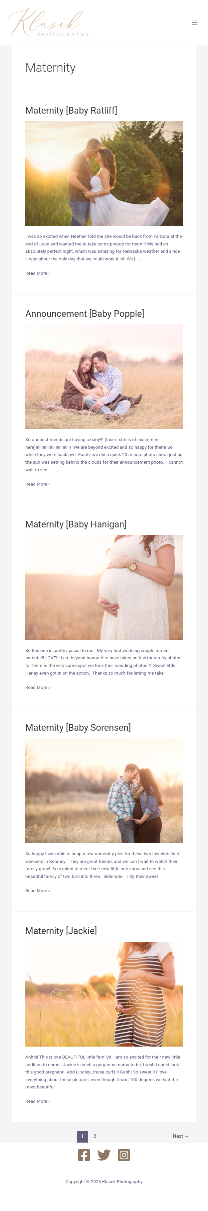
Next (181, 1136)
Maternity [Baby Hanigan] (76, 524)
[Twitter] (104, 1155)
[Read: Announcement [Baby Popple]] (104, 376)
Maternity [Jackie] (61, 931)
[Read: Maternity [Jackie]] (104, 993)
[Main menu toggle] (195, 23)
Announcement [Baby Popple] (84, 314)
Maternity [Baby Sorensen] (78, 727)
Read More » (38, 273)
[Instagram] (124, 1155)
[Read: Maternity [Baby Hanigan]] (104, 587)
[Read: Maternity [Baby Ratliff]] (104, 173)
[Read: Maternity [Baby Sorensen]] (104, 790)
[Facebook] (84, 1155)
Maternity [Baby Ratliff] (71, 110)
